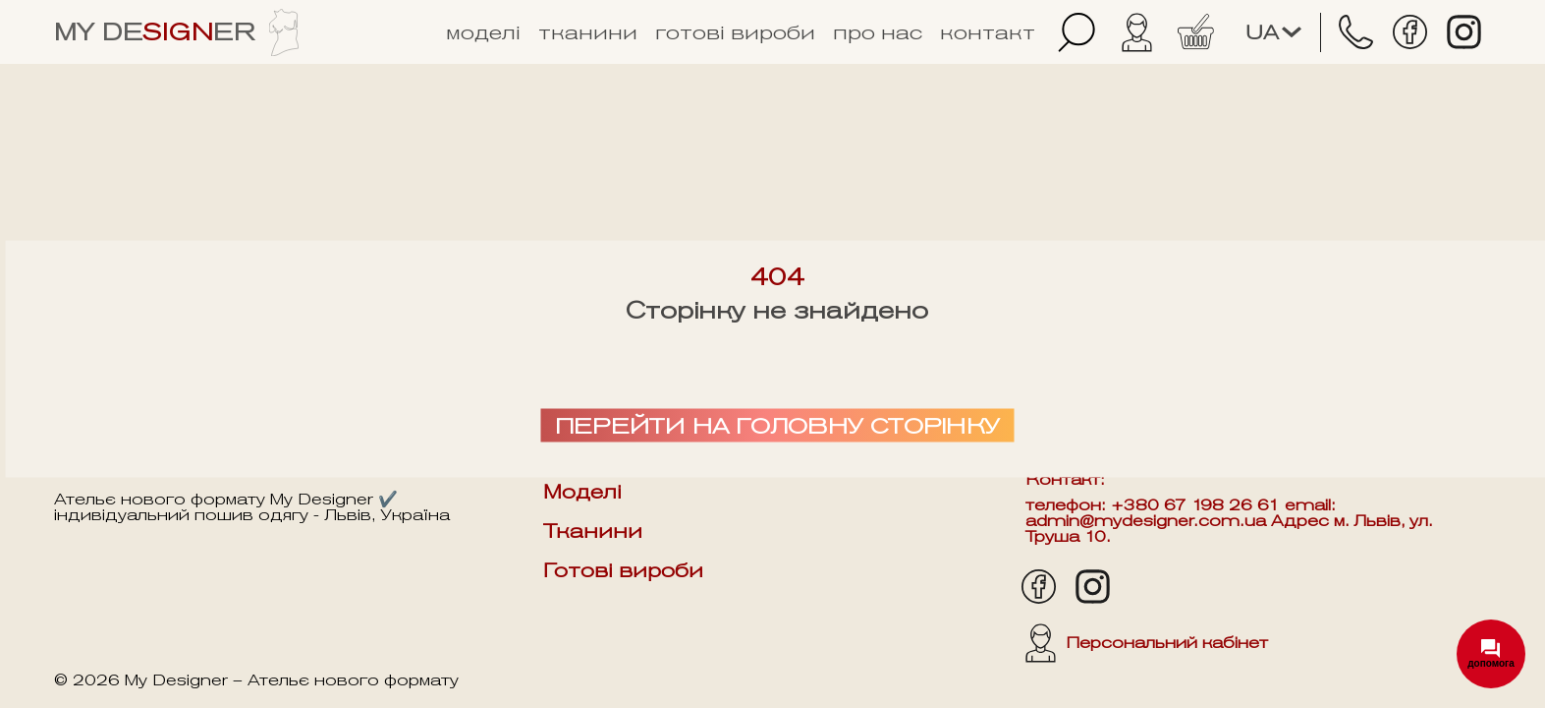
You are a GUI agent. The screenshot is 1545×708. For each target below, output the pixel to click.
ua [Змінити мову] (1273, 32)
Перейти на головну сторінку (777, 426)
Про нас (877, 32)
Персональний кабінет (1146, 643)
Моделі (483, 32)
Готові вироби (735, 32)
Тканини (587, 32)
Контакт (987, 32)
